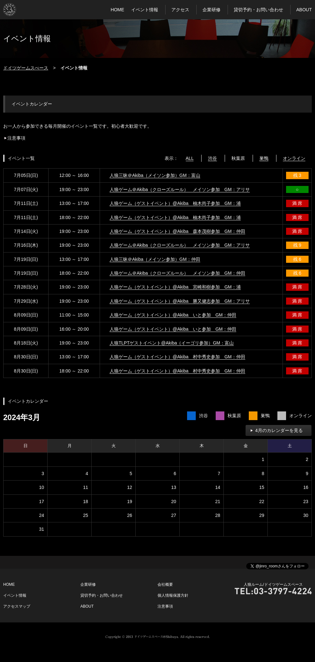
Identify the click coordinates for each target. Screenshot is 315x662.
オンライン (294, 158)
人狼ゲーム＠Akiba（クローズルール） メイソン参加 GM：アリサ (180, 189)
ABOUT (304, 9)
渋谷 (212, 158)
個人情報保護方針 (173, 595)
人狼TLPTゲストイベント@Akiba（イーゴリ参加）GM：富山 (172, 342)
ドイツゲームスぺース (25, 67)
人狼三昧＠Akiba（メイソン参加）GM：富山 (155, 175)
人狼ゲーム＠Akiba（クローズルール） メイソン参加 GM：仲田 (177, 273)
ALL (190, 158)
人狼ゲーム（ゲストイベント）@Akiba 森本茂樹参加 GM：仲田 (177, 231)
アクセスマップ (16, 606)
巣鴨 (263, 158)
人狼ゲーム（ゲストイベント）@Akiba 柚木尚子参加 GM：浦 (175, 203)
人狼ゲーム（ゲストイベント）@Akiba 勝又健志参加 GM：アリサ (180, 301)
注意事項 (16, 138)
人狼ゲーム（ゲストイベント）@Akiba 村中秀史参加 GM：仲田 (177, 356)
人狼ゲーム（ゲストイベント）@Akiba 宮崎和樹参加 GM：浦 (175, 287)
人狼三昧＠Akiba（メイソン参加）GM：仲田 (155, 259)
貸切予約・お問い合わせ (258, 9)
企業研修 (212, 9)
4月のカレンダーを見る (279, 430)
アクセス (180, 9)
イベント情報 (144, 9)
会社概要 (165, 584)
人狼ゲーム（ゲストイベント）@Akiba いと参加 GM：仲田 (173, 314)
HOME (117, 9)
